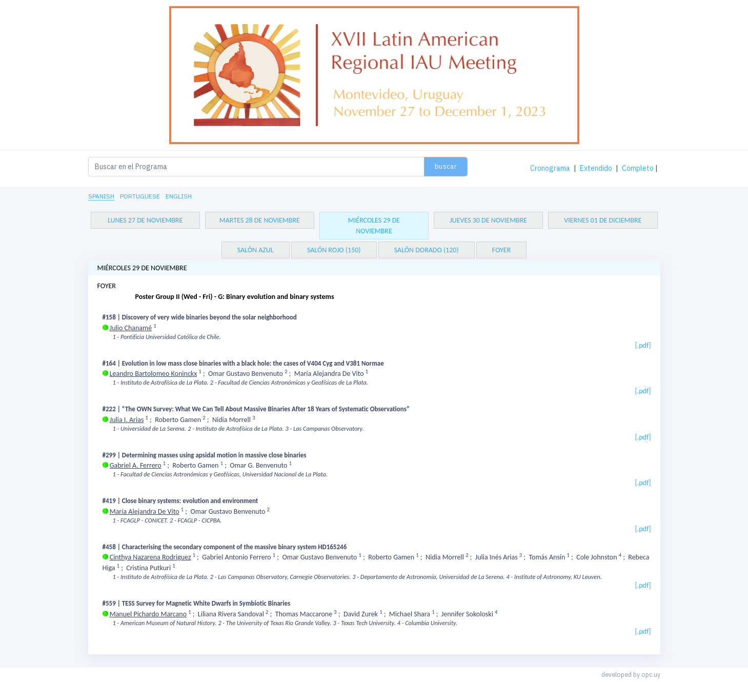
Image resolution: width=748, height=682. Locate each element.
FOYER (501, 250)
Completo (638, 168)
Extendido (596, 168)
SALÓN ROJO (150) (334, 250)
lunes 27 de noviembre (145, 220)
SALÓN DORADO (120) (426, 250)
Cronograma (550, 168)
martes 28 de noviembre (259, 220)
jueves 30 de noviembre (488, 220)
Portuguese (140, 196)
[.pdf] (643, 345)
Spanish (101, 196)
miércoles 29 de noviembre (374, 225)
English (179, 196)
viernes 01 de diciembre (602, 220)
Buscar (446, 166)
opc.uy (650, 674)
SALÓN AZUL (255, 250)
